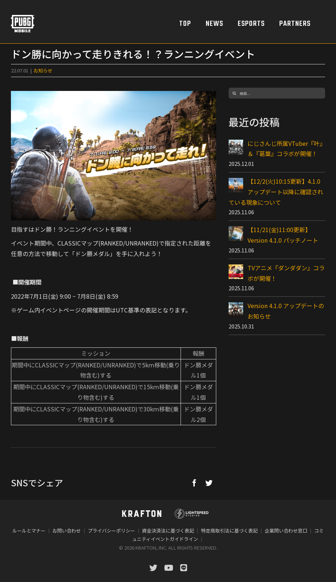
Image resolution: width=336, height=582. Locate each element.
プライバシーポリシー (111, 530)
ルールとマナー (29, 530)
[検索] (234, 93)
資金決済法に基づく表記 (168, 530)
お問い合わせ (66, 530)
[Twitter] (209, 482)
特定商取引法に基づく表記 (229, 530)
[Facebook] (194, 482)
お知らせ (42, 70)
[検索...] (277, 93)
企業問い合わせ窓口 (286, 530)
